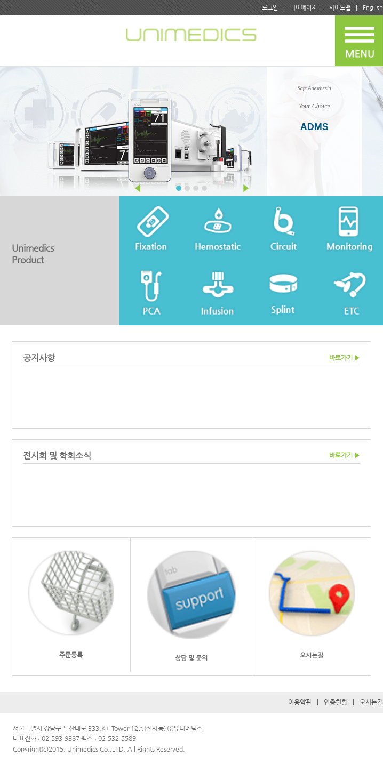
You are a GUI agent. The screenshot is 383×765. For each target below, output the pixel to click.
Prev (138, 188)
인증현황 (335, 702)
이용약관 (300, 702)
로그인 (270, 7)
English (373, 7)
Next (245, 188)
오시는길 (371, 702)
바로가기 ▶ (344, 357)
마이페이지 (303, 7)
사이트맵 (339, 7)
